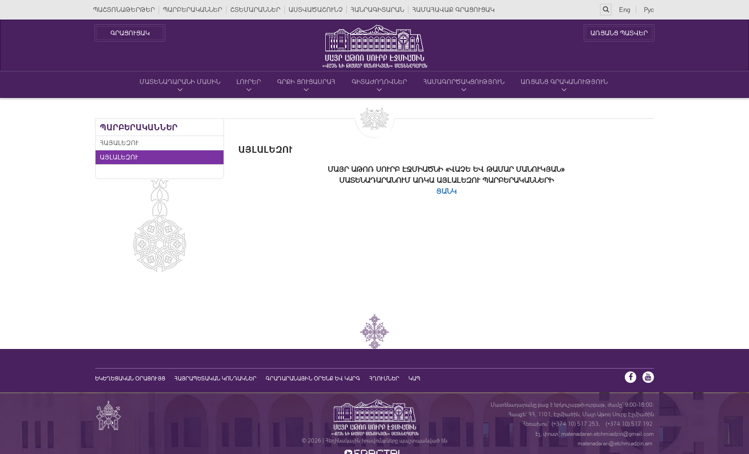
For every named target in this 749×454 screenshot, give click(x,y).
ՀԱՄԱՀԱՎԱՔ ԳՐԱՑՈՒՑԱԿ (453, 9)
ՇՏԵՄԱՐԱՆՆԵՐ (255, 9)
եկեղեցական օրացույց (130, 378)
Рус (649, 9)
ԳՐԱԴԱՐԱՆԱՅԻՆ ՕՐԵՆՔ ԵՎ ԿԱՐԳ (313, 378)
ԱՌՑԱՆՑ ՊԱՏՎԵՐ (619, 33)
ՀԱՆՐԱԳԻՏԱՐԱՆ (377, 9)
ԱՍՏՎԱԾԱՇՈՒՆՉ (315, 9)
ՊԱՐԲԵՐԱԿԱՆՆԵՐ (192, 9)
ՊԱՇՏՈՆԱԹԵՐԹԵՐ (124, 9)
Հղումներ (384, 378)
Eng (624, 9)
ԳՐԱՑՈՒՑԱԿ (130, 33)
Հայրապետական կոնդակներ (215, 378)
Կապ (414, 378)
